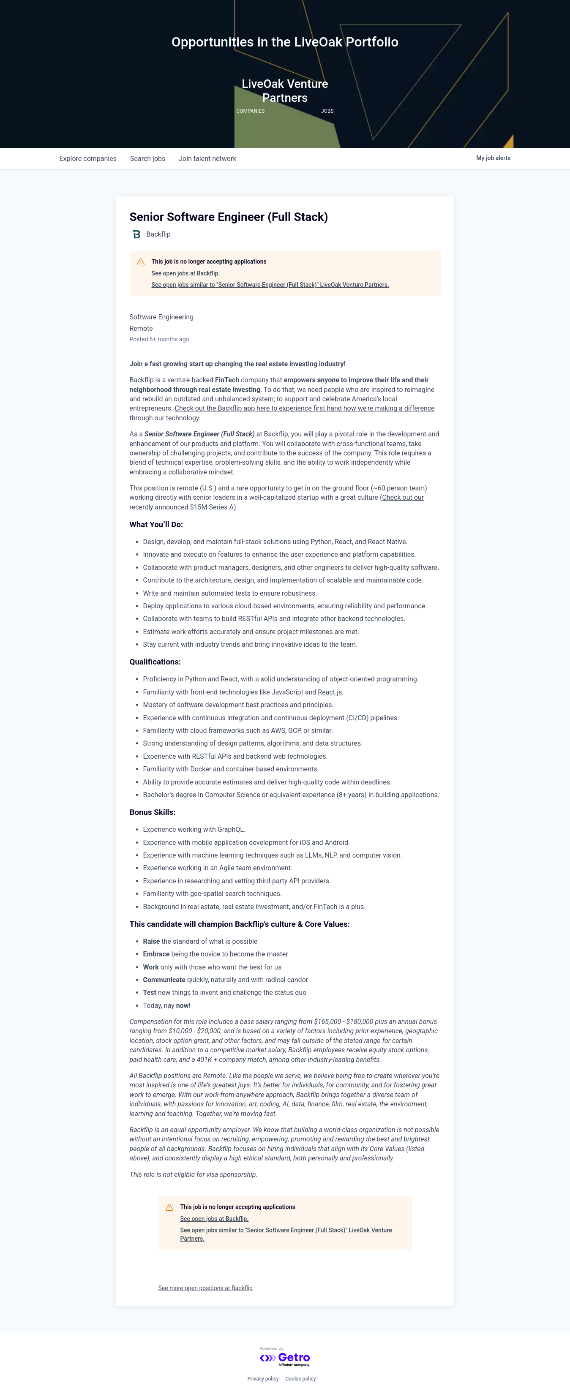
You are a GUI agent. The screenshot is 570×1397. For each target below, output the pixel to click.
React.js (330, 692)
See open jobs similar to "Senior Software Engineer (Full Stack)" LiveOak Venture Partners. (270, 284)
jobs (147, 159)
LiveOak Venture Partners (285, 91)
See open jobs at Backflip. (186, 273)
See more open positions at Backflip (205, 1288)
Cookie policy (301, 1379)
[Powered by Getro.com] (285, 1357)
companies (88, 159)
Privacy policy (262, 1379)
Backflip (142, 380)
